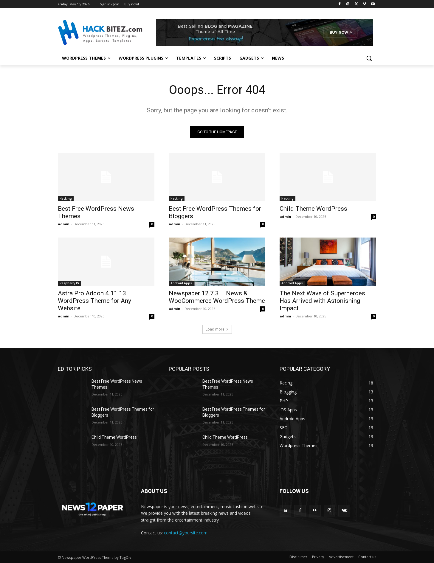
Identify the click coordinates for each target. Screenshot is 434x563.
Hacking (66, 198)
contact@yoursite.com (185, 533)
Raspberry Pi (69, 283)
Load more (217, 329)
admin (63, 224)
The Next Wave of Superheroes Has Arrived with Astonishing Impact (322, 301)
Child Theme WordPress (313, 208)
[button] (369, 58)
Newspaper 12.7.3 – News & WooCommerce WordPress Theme (217, 297)
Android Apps (181, 283)
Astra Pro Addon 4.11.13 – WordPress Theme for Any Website (95, 301)
